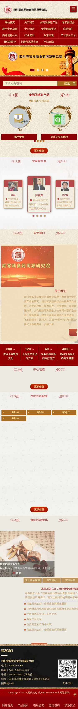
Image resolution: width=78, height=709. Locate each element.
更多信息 (39, 150)
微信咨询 (54, 705)
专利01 (11, 412)
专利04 (11, 418)
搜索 (67, 83)
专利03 (61, 412)
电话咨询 (38, 705)
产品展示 (23, 705)
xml (57, 692)
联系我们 (69, 705)
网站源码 (64, 692)
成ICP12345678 (46, 692)
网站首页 (7, 705)
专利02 (36, 412)
